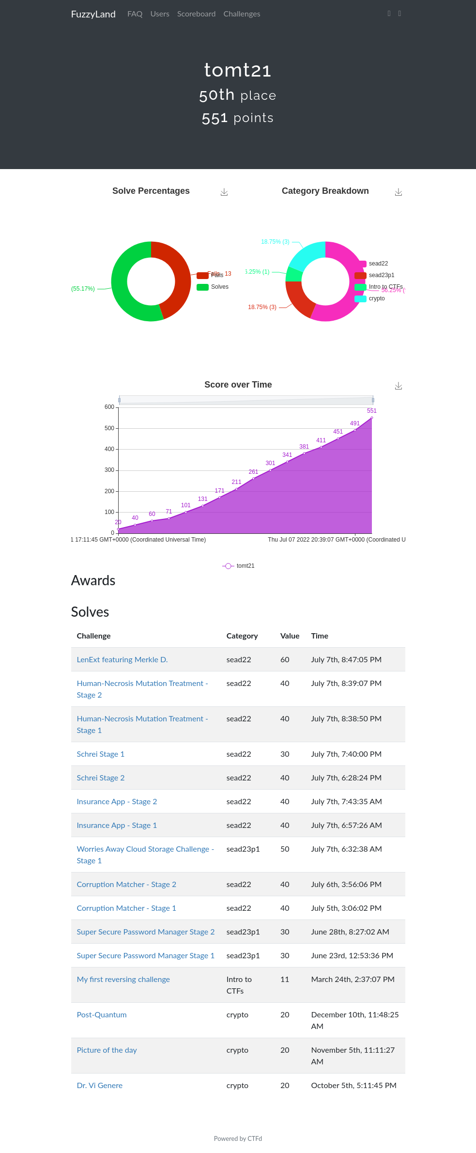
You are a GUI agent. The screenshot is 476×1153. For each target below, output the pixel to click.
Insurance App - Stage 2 (117, 801)
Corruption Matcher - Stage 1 (127, 907)
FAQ (134, 13)
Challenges (242, 13)
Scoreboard (196, 13)
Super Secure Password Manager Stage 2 (146, 931)
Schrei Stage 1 (101, 753)
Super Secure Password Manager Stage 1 (146, 955)
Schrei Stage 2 (101, 777)
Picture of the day (107, 1049)
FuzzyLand (93, 13)
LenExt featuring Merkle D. (122, 659)
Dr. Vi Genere (100, 1085)
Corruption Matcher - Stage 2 (127, 883)
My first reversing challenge (123, 978)
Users (159, 13)
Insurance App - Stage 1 (117, 824)
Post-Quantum (102, 1014)
